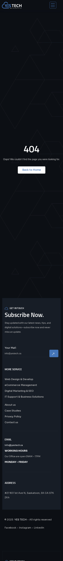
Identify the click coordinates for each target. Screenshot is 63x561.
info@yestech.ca (14, 445)
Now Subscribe (53, 353)
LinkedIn (39, 527)
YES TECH (20, 519)
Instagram (25, 527)
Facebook (10, 527)
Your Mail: (10, 347)
